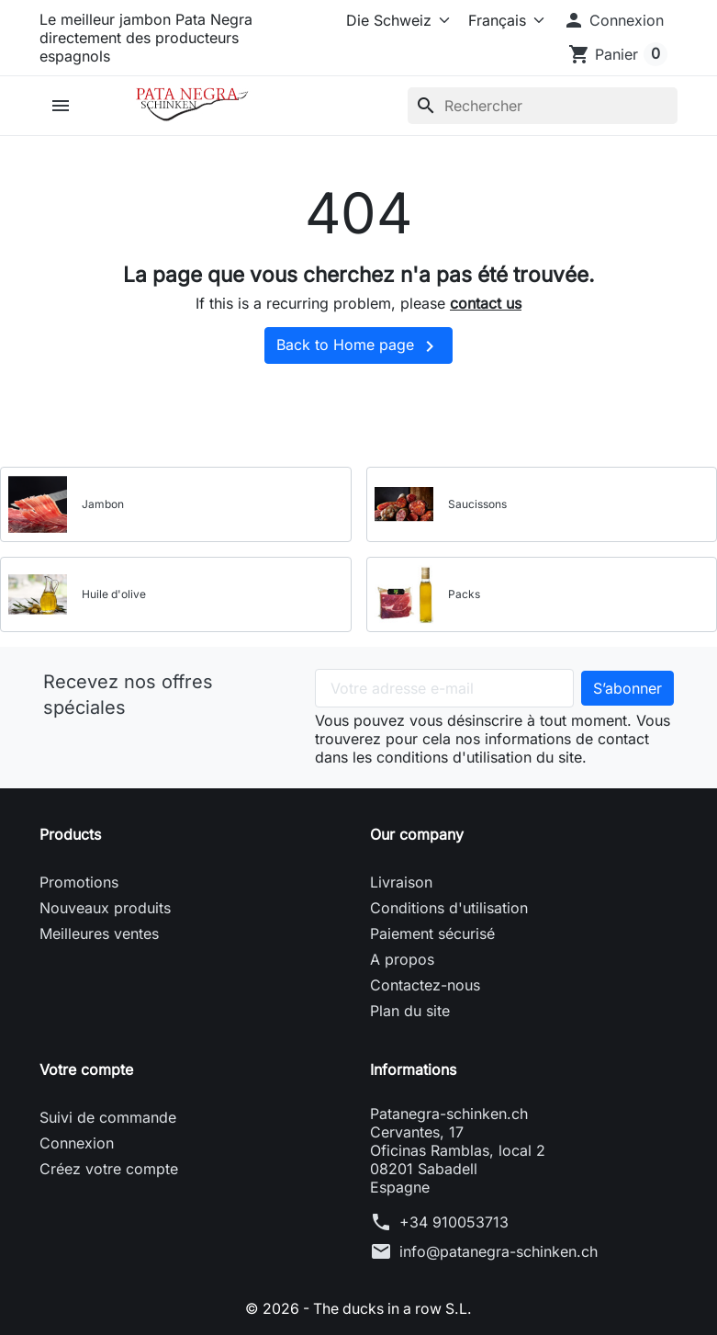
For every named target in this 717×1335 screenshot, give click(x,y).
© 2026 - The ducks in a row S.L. (358, 1308)
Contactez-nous (425, 985)
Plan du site (410, 1010)
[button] (613, 20)
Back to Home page (358, 346)
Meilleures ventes (99, 933)
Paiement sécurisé (432, 933)
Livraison (401, 882)
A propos (402, 959)
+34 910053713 (454, 1222)
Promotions (78, 882)
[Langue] (502, 20)
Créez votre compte (108, 1169)
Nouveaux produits (105, 908)
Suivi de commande (107, 1117)
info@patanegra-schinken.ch (498, 1251)
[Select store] (394, 20)
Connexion (76, 1143)
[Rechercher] (543, 105)
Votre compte (86, 1069)
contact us (485, 303)
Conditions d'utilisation (449, 908)
